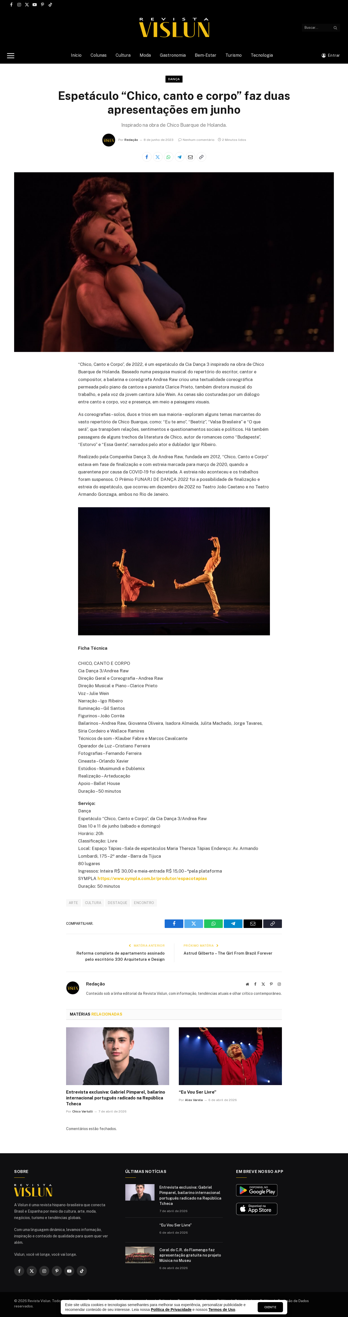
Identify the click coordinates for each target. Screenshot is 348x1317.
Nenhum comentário (196, 140)
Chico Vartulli (82, 1111)
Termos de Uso (222, 1309)
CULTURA (93, 903)
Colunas (99, 55)
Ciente (270, 1307)
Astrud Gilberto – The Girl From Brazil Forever (228, 953)
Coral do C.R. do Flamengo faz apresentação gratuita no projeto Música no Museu (190, 1255)
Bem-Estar (205, 55)
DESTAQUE (117, 903)
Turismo (233, 55)
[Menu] (10, 55)
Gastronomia (173, 55)
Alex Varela (194, 1100)
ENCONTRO (144, 903)
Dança (174, 79)
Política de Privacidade (171, 1309)
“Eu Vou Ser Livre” (197, 1092)
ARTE (73, 903)
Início (76, 55)
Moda (145, 55)
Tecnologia (262, 55)
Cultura (123, 55)
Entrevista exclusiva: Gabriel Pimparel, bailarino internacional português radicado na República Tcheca (115, 1098)
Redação (131, 140)
